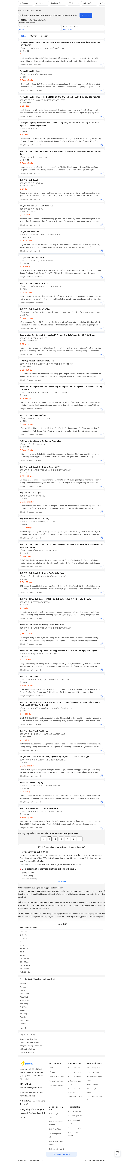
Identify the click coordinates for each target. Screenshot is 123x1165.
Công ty (44, 35)
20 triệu (24, 134)
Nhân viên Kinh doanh (29, 676)
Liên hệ (51, 1067)
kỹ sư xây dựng (27, 875)
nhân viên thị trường (29, 878)
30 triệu (24, 344)
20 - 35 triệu (26, 527)
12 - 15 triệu (25, 791)
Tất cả (24, 36)
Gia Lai (23, 472)
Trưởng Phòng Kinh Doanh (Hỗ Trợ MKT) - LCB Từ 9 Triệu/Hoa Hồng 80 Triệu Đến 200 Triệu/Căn (60, 97)
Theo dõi (85, 15)
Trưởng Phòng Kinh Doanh (31, 71)
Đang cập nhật (27, 80)
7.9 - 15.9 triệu (26, 476)
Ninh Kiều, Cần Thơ (28, 185)
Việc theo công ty (74, 1127)
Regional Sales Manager (30, 492)
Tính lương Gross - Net (56, 1115)
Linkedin (40, 1113)
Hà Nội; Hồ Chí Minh (28, 340)
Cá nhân (33, 35)
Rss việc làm (90, 1160)
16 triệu (24, 608)
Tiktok (22, 1117)
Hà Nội (23, 77)
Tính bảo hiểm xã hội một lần (56, 1150)
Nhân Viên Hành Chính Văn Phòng (34, 731)
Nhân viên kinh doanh (29, 180)
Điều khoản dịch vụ (56, 1085)
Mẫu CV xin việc (74, 1067)
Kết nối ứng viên (93, 1084)
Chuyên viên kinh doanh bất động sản (36, 206)
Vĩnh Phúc (24, 315)
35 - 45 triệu (26, 370)
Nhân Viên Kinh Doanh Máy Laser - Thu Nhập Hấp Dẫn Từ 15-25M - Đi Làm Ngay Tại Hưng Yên (58, 650)
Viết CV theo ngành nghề (75, 1083)
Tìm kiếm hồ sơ (93, 1072)
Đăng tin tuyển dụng (94, 1067)
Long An (24, 604)
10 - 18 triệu (25, 398)
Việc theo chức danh (75, 1111)
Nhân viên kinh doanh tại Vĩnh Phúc (35, 309)
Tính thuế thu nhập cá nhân (56, 1123)
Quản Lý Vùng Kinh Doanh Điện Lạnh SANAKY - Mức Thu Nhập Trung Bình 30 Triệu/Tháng (57, 335)
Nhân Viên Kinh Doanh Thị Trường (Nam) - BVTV (39, 467)
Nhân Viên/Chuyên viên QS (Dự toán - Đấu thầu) (40, 808)
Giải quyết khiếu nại (56, 1081)
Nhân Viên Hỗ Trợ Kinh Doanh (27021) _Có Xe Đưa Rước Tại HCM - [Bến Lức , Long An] (56, 599)
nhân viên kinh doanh (82, 891)
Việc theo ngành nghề (74, 1122)
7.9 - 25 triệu (26, 582)
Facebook (24, 1113)
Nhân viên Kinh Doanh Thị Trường (34, 283)
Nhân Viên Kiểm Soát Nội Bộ (31, 782)
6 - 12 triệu (25, 214)
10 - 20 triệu (26, 240)
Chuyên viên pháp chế (29, 231)
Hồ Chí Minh (25, 51)
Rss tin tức (100, 1160)
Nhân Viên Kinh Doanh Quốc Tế (33, 415)
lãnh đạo (36, 905)
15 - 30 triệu (26, 292)
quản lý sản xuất (27, 872)
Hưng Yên (24, 553)
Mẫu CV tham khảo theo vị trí (75, 1090)
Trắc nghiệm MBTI (75, 1096)
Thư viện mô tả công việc (94, 1098)
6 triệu (23, 189)
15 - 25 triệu (25, 556)
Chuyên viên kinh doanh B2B (32, 257)
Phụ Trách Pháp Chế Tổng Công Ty (34, 518)
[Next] (80, 838)
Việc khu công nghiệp (73, 1134)
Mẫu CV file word (74, 1076)
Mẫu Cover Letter (74, 1072)
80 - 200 (24, 54)
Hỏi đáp (52, 1072)
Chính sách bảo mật (56, 1076)
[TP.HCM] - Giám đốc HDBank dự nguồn (37, 361)
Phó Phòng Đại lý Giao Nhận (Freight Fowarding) (41, 441)
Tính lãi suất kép (55, 1129)
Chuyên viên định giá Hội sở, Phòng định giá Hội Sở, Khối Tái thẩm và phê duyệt (54, 756)
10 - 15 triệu (25, 266)
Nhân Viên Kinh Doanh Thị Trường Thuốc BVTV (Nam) (42, 573)
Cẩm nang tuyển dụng (93, 1090)
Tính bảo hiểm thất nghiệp (56, 1143)
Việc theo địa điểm (75, 1115)
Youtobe (32, 1113)
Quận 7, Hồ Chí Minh (28, 237)
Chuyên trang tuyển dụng (94, 1078)
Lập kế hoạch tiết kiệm (55, 1135)
